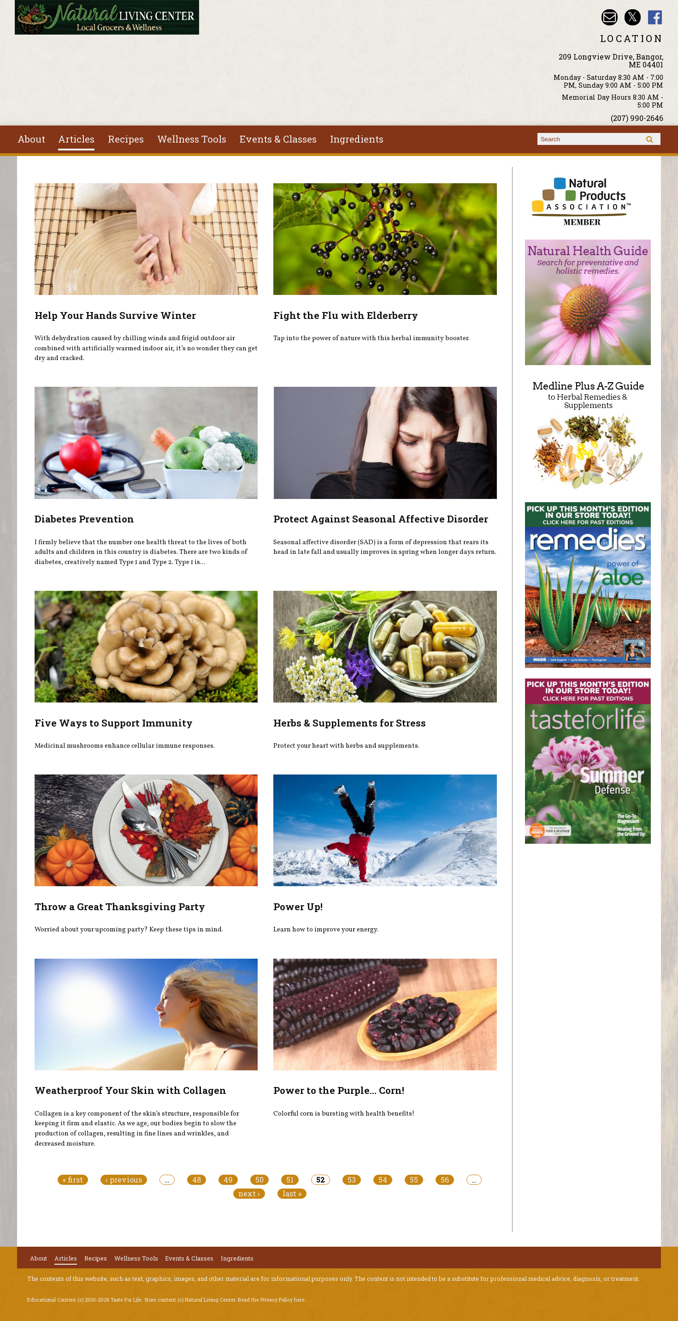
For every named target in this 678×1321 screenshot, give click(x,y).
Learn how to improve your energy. (325, 929)
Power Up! (298, 906)
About (31, 138)
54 (382, 1179)
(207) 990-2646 (637, 118)
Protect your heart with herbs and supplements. (346, 746)
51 (290, 1179)
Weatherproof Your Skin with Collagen (130, 1090)
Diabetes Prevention (84, 518)
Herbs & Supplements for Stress (349, 722)
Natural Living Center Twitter (633, 17)
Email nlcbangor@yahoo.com (609, 17)
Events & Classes (278, 138)
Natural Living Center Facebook (655, 17)
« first (73, 1179)
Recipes (126, 138)
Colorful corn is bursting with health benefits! (343, 1113)
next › (249, 1193)
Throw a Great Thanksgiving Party (120, 906)
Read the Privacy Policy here (271, 1300)
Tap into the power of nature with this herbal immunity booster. (371, 338)
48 (196, 1179)
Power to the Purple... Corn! (338, 1090)
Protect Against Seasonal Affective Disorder (380, 518)
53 (352, 1179)
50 (259, 1179)
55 (414, 1179)
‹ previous (124, 1179)
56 (445, 1179)
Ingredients (356, 138)
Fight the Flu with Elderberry (345, 315)
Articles (76, 138)
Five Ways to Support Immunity (114, 722)
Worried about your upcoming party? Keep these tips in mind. (129, 929)
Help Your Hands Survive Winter (115, 315)
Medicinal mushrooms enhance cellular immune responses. (125, 746)
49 (228, 1179)
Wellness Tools (191, 138)
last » (292, 1193)
